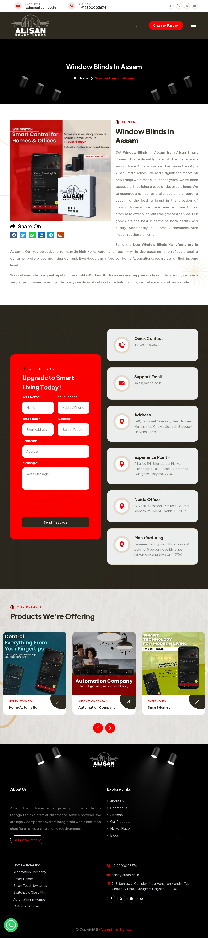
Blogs (114, 835)
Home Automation (24, 707)
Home (81, 78)
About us (117, 801)
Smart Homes (159, 707)
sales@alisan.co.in (40, 8)
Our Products (120, 821)
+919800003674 (92, 8)
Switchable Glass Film (29, 892)
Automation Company (96, 707)
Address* (30, 441)
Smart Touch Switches (30, 885)
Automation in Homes (29, 899)
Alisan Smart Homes (116, 929)
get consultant (27, 840)
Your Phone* (67, 397)
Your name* (31, 397)
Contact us (118, 808)
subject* (65, 419)
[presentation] (53, 501)
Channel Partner (166, 25)
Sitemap (116, 815)
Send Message (55, 522)
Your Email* (31, 419)
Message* (30, 463)
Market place (120, 828)
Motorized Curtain (26, 906)
